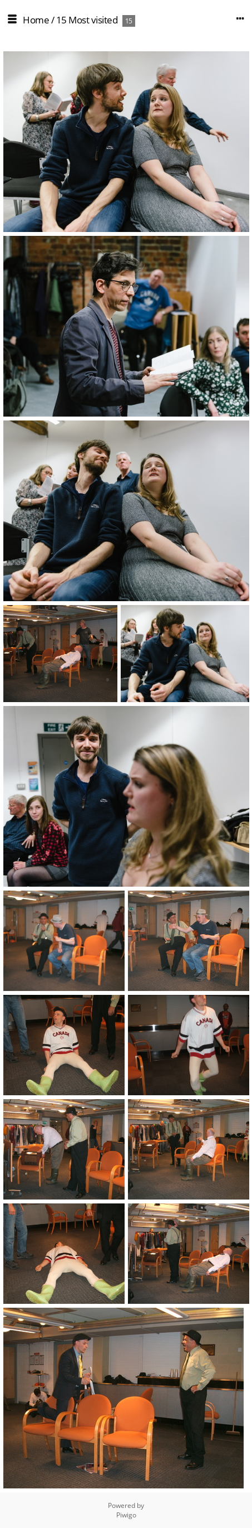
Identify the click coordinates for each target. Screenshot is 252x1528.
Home (36, 19)
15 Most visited (87, 19)
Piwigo (126, 1515)
